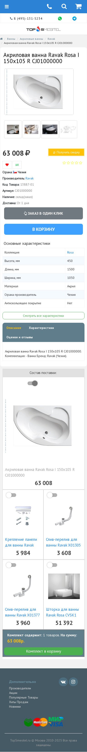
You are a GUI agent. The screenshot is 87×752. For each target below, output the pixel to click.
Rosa (70, 252)
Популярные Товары (23, 697)
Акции (13, 693)
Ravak (51, 38)
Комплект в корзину (43, 651)
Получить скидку (66, 152)
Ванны (11, 38)
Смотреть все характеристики (43, 316)
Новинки (15, 706)
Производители (20, 688)
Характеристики (41, 328)
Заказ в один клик (43, 213)
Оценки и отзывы (19, 337)
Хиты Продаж (18, 702)
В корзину (43, 229)
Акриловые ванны (31, 38)
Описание (13, 328)
